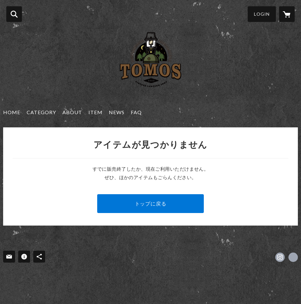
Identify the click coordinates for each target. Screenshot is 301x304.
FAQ (136, 112)
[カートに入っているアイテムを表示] (287, 14)
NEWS (116, 112)
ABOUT (72, 112)
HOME (11, 112)
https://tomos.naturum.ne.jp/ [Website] (293, 257)
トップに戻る (150, 203)
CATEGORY (41, 112)
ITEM (95, 112)
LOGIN (262, 14)
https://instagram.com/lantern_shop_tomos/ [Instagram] (280, 257)
